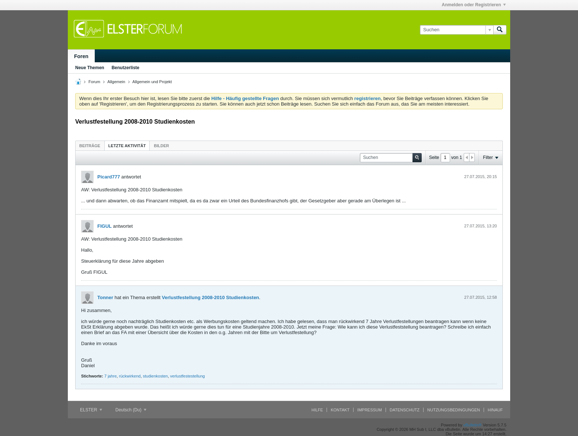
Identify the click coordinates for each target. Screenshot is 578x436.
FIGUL (104, 226)
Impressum (369, 410)
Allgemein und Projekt (152, 81)
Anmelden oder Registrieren (474, 4)
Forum (94, 81)
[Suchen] (456, 30)
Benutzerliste (125, 67)
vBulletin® (472, 425)
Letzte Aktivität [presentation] (127, 145)
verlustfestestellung (187, 376)
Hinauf (495, 410)
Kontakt (340, 410)
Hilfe (317, 410)
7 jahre (110, 376)
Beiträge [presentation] (89, 145)
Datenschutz (404, 410)
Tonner (105, 297)
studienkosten (155, 376)
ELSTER (91, 409)
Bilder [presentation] (161, 145)
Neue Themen (89, 67)
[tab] (89, 145)
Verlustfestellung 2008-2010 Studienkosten (210, 297)
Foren (81, 56)
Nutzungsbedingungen (453, 410)
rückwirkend (130, 376)
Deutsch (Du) (130, 409)
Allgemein (116, 81)
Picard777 (108, 177)
